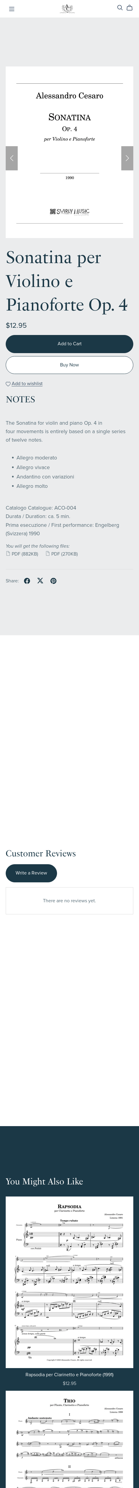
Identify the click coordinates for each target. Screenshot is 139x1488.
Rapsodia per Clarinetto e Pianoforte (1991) (69, 1375)
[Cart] (132, 8)
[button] (12, 158)
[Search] (120, 8)
